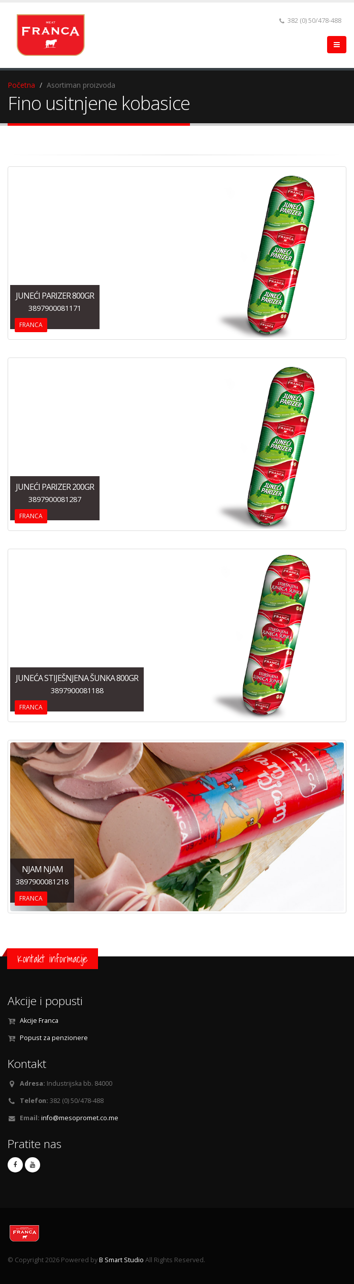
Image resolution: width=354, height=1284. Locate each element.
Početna (21, 85)
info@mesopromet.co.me (79, 1118)
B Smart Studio (121, 1260)
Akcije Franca (39, 1020)
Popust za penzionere (54, 1037)
